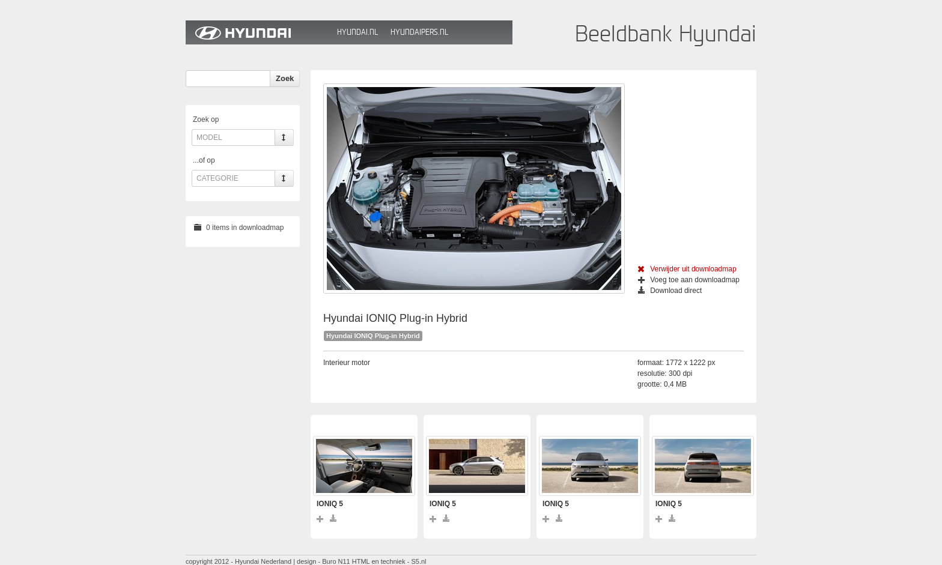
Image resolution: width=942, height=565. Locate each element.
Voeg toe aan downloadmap (689, 280)
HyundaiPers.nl (419, 32)
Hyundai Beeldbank (258, 32)
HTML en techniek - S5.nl (389, 561)
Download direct (670, 290)
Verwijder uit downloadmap (687, 269)
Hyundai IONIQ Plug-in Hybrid (373, 335)
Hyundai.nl (357, 32)
